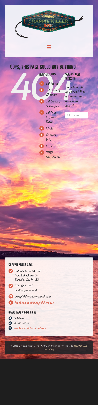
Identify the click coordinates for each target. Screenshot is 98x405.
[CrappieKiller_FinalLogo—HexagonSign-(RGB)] (49, 11)
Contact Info (51, 137)
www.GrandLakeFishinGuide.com (29, 328)
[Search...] (76, 115)
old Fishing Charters (53, 92)
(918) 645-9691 (53, 154)
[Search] (68, 115)
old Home (52, 83)
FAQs (49, 128)
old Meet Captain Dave (51, 117)
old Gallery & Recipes (53, 103)
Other (50, 146)
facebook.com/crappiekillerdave (34, 302)
